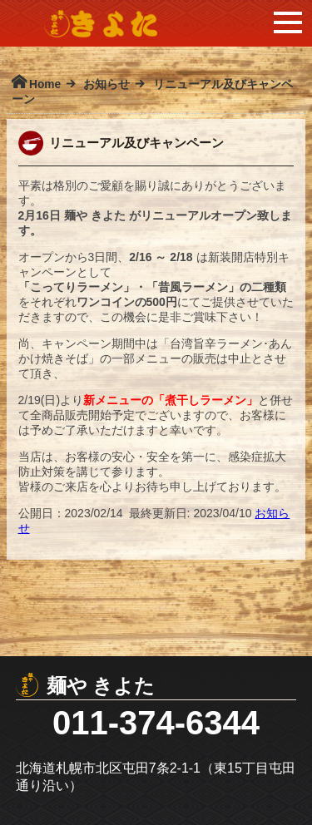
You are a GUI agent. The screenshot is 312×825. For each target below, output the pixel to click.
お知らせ (106, 84)
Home (45, 84)
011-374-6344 (156, 722)
